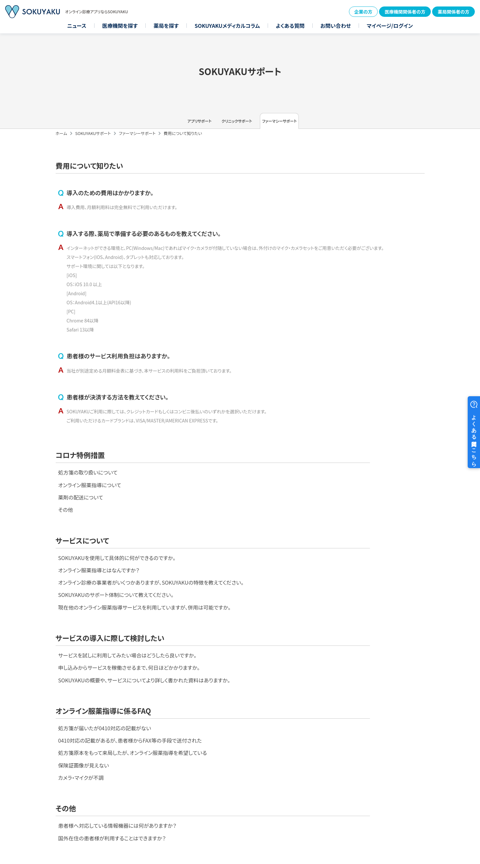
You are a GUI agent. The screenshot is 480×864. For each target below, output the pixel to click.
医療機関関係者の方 (405, 11)
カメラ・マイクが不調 (273, 685)
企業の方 (363, 11)
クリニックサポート (240, 124)
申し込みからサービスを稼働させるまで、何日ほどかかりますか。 (129, 642)
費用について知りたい (183, 141)
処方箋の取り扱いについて (88, 497)
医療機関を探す (120, 25)
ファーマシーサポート (316, 124)
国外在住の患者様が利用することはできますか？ (112, 755)
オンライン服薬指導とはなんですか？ (290, 512)
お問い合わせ (335, 25)
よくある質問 (290, 25)
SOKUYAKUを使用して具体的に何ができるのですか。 (308, 497)
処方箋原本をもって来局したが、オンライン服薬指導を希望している (324, 657)
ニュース (76, 25)
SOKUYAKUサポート (93, 141)
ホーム (61, 141)
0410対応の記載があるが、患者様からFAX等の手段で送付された (322, 642)
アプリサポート (164, 124)
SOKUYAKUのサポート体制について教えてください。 (307, 549)
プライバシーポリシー (448, 799)
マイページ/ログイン (390, 25)
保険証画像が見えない (275, 671)
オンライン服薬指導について (89, 512)
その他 (65, 540)
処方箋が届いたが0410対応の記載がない (296, 628)
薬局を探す (166, 25)
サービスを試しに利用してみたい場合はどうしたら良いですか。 (127, 628)
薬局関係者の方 (453, 11)
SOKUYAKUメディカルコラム (227, 25)
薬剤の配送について (80, 526)
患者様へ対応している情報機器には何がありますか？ (117, 741)
